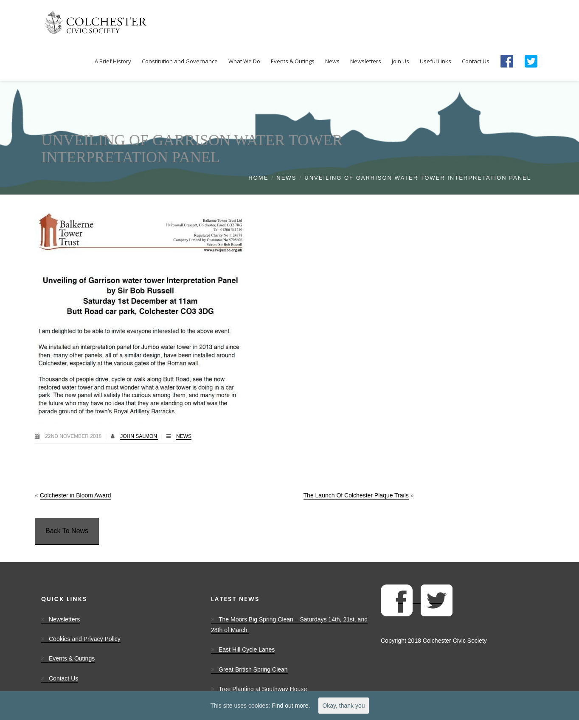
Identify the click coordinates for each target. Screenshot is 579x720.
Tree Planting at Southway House (263, 689)
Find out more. (291, 705)
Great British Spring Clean (253, 669)
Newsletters (64, 619)
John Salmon (139, 436)
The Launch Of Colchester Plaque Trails (356, 495)
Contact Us (63, 678)
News (286, 178)
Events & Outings (72, 658)
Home (258, 178)
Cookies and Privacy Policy (85, 638)
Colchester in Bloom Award (75, 495)
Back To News (66, 530)
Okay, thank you (343, 705)
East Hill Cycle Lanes (247, 649)
